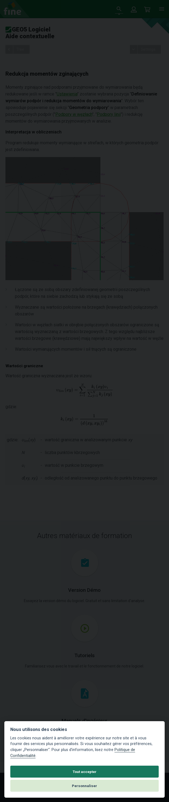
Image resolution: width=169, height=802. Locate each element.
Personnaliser (84, 786)
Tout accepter (85, 771)
